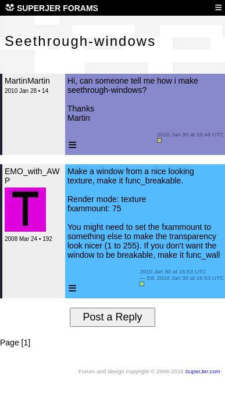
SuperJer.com (202, 371)
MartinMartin (27, 80)
